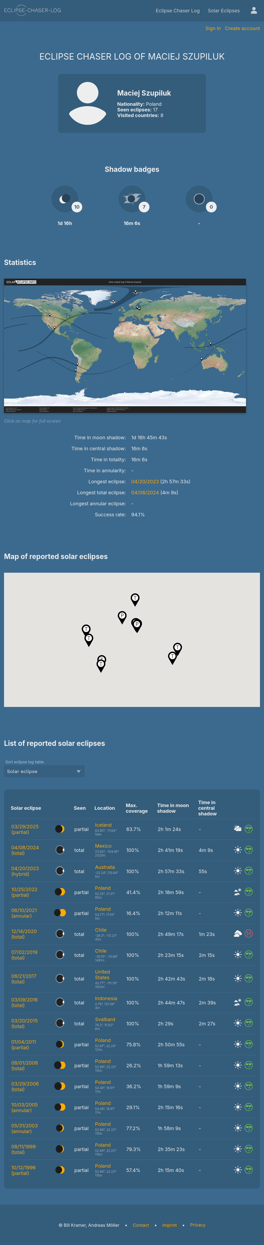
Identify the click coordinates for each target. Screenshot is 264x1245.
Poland (103, 888)
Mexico (103, 846)
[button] (122, 618)
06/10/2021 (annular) (24, 913)
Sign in (213, 28)
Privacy (198, 1225)
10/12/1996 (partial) (23, 1170)
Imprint (169, 1225)
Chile (101, 930)
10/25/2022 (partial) (24, 892)
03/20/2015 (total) (24, 1023)
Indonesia (106, 998)
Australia (105, 867)
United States (102, 974)
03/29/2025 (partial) (25, 829)
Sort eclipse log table (24, 762)
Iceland (103, 825)
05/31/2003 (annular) (24, 1128)
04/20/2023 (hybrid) (25, 871)
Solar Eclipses (224, 10)
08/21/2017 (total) (24, 979)
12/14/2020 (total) (24, 934)
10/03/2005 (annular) (24, 1107)
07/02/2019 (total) (24, 955)
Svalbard (105, 1019)
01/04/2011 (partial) (23, 1044)
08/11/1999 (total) (23, 1149)
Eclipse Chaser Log (178, 10)
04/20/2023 (145, 481)
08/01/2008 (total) (24, 1065)
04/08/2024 (145, 492)
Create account (242, 28)
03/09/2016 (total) (24, 1002)
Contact (141, 1225)
